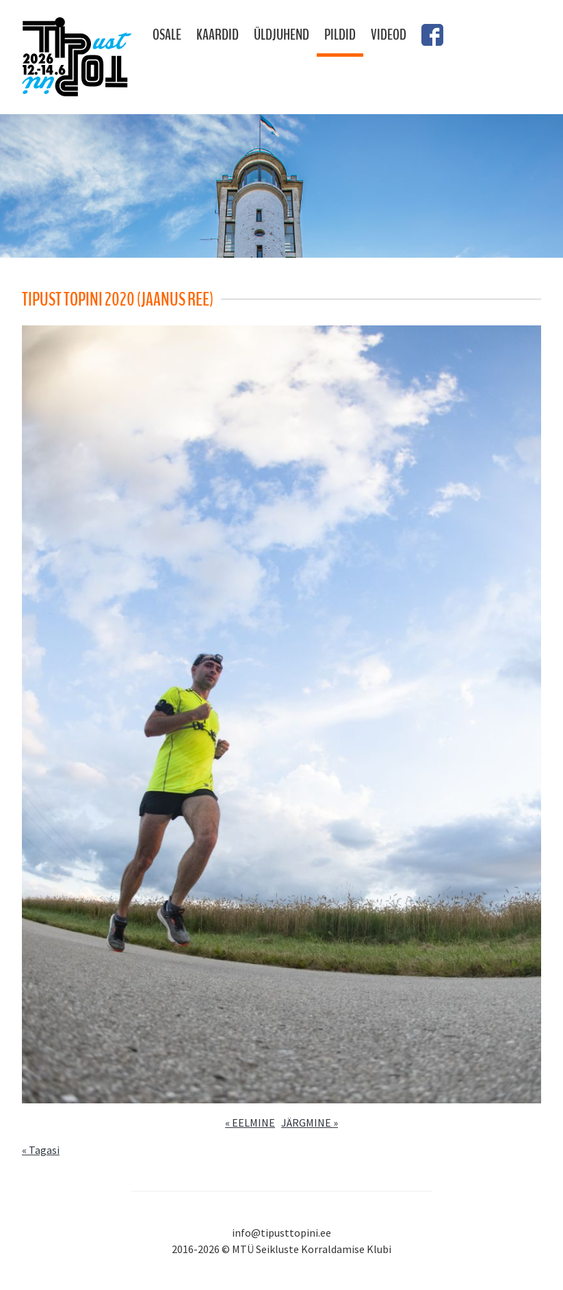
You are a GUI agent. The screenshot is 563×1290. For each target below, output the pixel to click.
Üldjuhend (281, 35)
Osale (167, 35)
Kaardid (217, 35)
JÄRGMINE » (309, 1122)
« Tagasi (41, 1150)
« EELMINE (250, 1122)
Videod (388, 35)
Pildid (340, 35)
